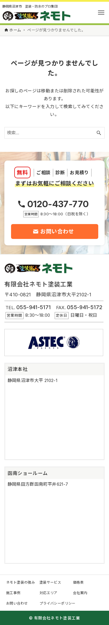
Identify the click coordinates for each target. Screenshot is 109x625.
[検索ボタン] (99, 133)
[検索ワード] (54, 133)
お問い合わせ (17, 603)
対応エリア (49, 593)
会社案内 (80, 593)
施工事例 (13, 593)
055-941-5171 (33, 307)
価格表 (78, 582)
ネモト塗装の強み (20, 582)
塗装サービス (50, 582)
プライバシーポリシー (58, 603)
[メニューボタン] (101, 12)
